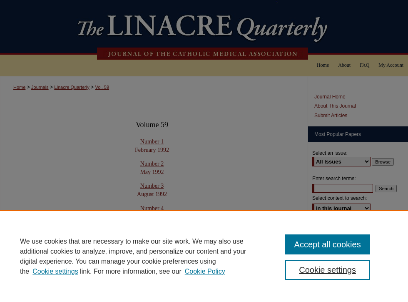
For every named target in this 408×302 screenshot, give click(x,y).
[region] (204, 256)
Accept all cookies (327, 244)
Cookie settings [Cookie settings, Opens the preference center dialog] (327, 269)
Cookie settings (55, 271)
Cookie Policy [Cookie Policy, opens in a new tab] (205, 271)
